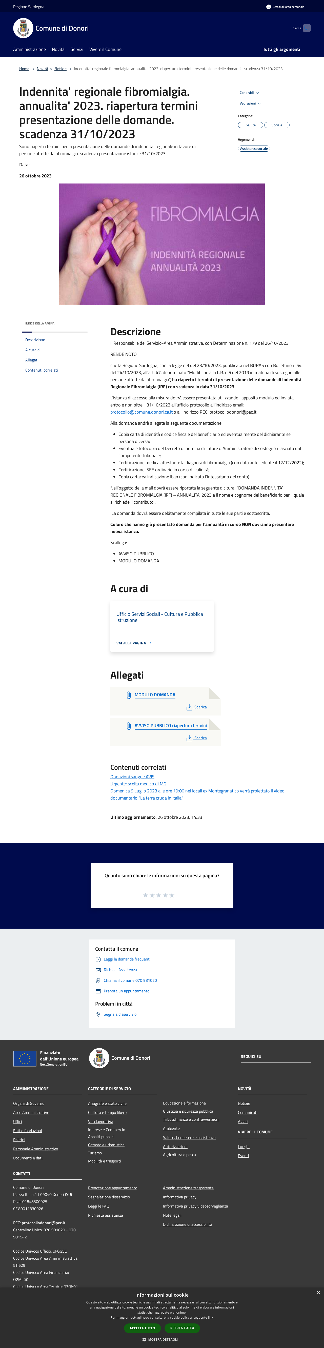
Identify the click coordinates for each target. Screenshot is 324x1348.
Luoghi (244, 1146)
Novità (42, 69)
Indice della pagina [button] (39, 323)
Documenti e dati (28, 1158)
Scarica (196, 707)
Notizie (60, 69)
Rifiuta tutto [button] (182, 1328)
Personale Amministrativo (35, 1149)
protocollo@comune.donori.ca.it (141, 412)
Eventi (243, 1156)
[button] (162, 1339)
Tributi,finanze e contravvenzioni (191, 1119)
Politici (19, 1140)
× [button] (318, 1293)
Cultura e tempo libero (107, 1112)
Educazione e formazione (184, 1103)
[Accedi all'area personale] (285, 7)
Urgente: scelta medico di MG (138, 783)
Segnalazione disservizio (109, 1197)
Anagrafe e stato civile (107, 1103)
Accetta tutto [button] (142, 1328)
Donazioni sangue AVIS (132, 776)
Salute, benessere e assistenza (189, 1137)
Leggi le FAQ (98, 1206)
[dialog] (162, 1318)
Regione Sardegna (28, 7)
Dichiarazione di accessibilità (187, 1224)
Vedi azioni (251, 103)
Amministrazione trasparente (188, 1188)
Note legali (172, 1215)
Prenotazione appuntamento (112, 1188)
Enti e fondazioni (27, 1131)
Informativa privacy (179, 1197)
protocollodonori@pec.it (43, 1223)
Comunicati (247, 1112)
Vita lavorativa (100, 1121)
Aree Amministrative (31, 1112)
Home (24, 69)
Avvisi (243, 1121)
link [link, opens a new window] (210, 1317)
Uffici (17, 1121)
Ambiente (171, 1128)
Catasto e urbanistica (106, 1145)
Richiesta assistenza (105, 1215)
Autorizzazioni (175, 1146)
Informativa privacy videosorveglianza (195, 1206)
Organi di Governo (28, 1103)
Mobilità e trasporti (104, 1161)
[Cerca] (305, 28)
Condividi (250, 93)
